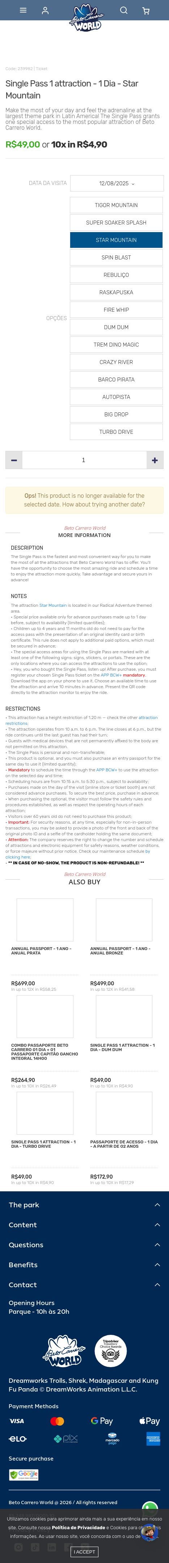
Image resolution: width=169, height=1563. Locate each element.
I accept (84, 1552)
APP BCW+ (111, 675)
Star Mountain (53, 605)
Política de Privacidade (78, 1527)
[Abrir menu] (23, 10)
